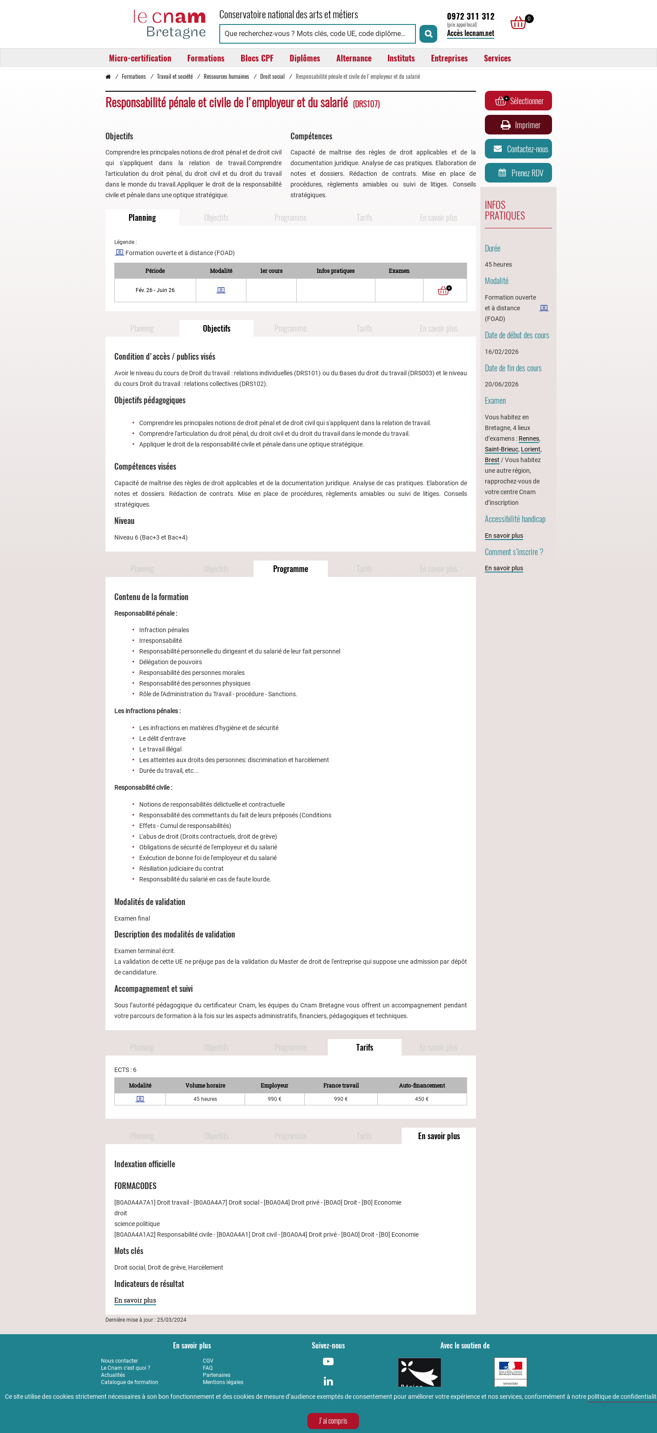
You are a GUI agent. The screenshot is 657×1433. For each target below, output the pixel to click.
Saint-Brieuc (501, 449)
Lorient (530, 449)
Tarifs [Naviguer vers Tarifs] (364, 217)
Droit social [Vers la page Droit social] (272, 76)
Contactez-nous (519, 149)
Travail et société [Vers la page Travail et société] (175, 76)
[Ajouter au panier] (444, 290)
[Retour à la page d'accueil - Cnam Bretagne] (155, 23)
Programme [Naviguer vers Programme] (290, 217)
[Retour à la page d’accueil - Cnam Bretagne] (108, 76)
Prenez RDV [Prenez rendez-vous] (519, 173)
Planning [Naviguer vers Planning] (142, 217)
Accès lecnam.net (470, 33)
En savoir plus (135, 1300)
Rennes (529, 438)
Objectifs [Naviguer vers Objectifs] (216, 217)
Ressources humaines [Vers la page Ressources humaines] (226, 76)
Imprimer (519, 125)
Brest (492, 459)
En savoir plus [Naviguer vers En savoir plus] (439, 217)
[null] (516, 23)
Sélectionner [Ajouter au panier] (519, 100)
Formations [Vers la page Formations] (134, 76)
